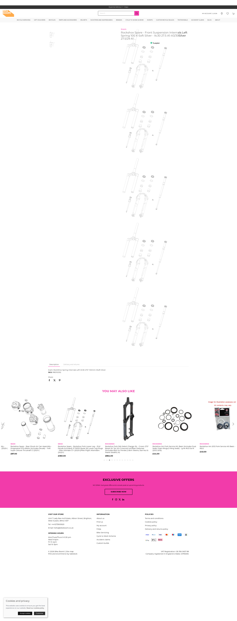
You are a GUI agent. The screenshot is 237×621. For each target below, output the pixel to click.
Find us (100, 522)
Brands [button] (119, 20)
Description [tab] (54, 364)
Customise (39, 613)
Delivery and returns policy (156, 529)
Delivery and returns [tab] (71, 364)
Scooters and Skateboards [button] (101, 20)
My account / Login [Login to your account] (209, 13)
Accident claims (103, 540)
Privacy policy (151, 526)
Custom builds (103, 543)
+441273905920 (57, 524)
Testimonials (183, 20)
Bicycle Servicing (23, 20)
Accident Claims (197, 20)
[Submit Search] (136, 13)
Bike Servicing (103, 533)
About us (100, 518)
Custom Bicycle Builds (165, 20)
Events (150, 20)
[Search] (118, 13)
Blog (209, 20)
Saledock (73, 554)
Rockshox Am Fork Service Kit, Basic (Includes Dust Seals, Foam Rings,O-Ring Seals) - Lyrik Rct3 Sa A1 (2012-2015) (212, 448)
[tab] (104, 460)
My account (102, 526)
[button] (227, 13)
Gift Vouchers (39, 20)
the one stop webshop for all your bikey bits (118, 7)
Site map (70, 552)
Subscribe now (118, 492)
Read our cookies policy (35, 608)
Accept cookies (25, 613)
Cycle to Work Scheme (135, 20)
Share (50, 377)
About (217, 20)
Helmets (83, 20)
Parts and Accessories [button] (68, 20)
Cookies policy (151, 522)
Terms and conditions (154, 518)
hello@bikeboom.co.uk (63, 528)
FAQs (99, 529)
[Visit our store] (222, 13)
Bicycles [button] (52, 20)
